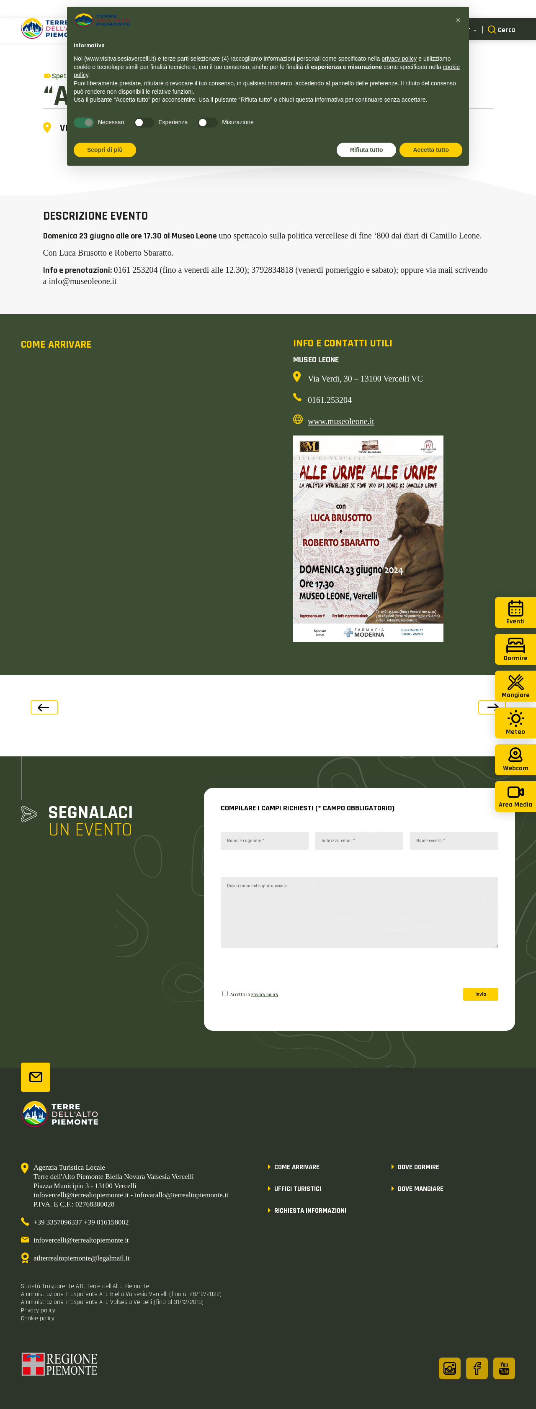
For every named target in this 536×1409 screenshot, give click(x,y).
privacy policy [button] (399, 58)
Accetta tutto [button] (431, 149)
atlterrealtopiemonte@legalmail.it (81, 1258)
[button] (458, 20)
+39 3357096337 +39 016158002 (81, 1222)
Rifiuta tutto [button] (366, 149)
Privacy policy (264, 995)
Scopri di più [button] (105, 149)
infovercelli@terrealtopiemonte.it (81, 1240)
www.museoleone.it (341, 421)
